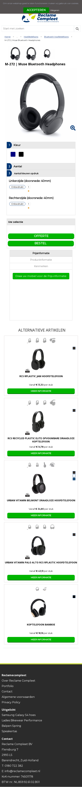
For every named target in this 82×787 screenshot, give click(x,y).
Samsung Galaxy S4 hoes (19, 715)
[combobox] (38, 28)
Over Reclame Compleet (18, 680)
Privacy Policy (11, 702)
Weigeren (54, 10)
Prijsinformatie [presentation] (41, 253)
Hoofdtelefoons (31, 37)
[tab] (41, 253)
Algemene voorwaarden (18, 697)
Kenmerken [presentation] (41, 266)
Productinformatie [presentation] (41, 259)
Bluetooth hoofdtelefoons (56, 37)
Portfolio (8, 686)
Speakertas (9, 731)
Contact (7, 691)
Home (7, 37)
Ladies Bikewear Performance (22, 720)
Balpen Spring (11, 725)
